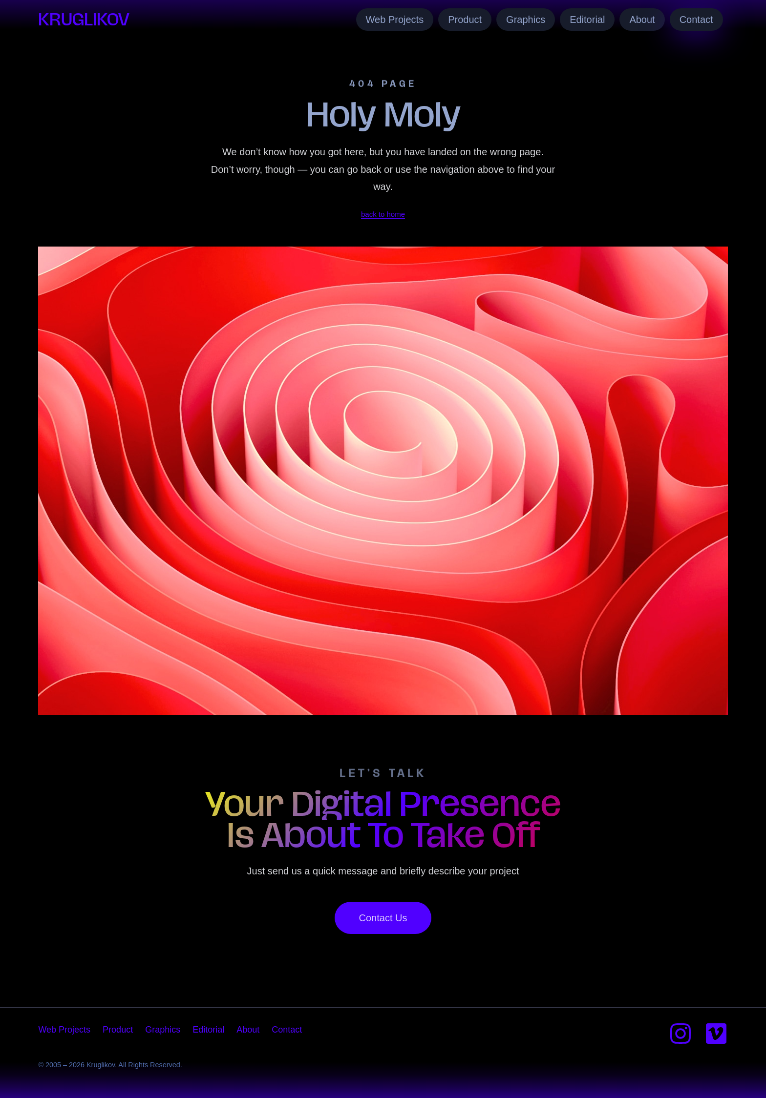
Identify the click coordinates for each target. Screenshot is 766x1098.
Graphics (525, 19)
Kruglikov (83, 19)
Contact (696, 19)
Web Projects (395, 19)
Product (465, 19)
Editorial (587, 19)
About (642, 19)
